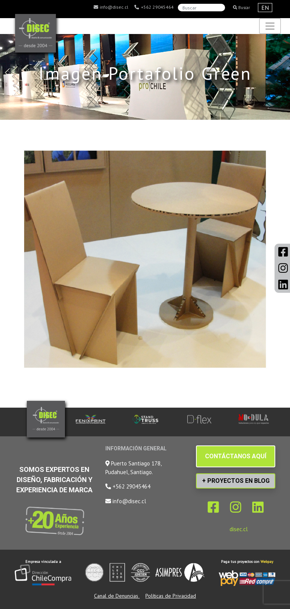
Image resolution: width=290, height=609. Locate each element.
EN (265, 7)
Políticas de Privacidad (170, 595)
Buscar (241, 7)
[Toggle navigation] (270, 26)
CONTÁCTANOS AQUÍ (235, 456)
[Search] (201, 7)
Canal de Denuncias (117, 595)
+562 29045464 (154, 7)
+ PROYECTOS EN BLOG (236, 480)
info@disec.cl (110, 7)
